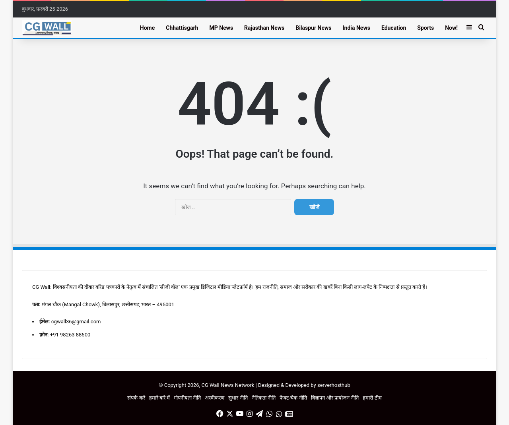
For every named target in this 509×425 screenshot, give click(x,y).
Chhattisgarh (182, 28)
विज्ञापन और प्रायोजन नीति (335, 398)
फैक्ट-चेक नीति (293, 398)
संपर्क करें (136, 398)
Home (147, 28)
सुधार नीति (237, 398)
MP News (221, 28)
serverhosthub (333, 385)
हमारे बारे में (159, 398)
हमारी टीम (372, 398)
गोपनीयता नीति (187, 398)
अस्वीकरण (214, 398)
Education (393, 28)
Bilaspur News (313, 28)
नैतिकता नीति (264, 398)
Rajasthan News (264, 28)
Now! (451, 28)
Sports (425, 28)
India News (356, 28)
